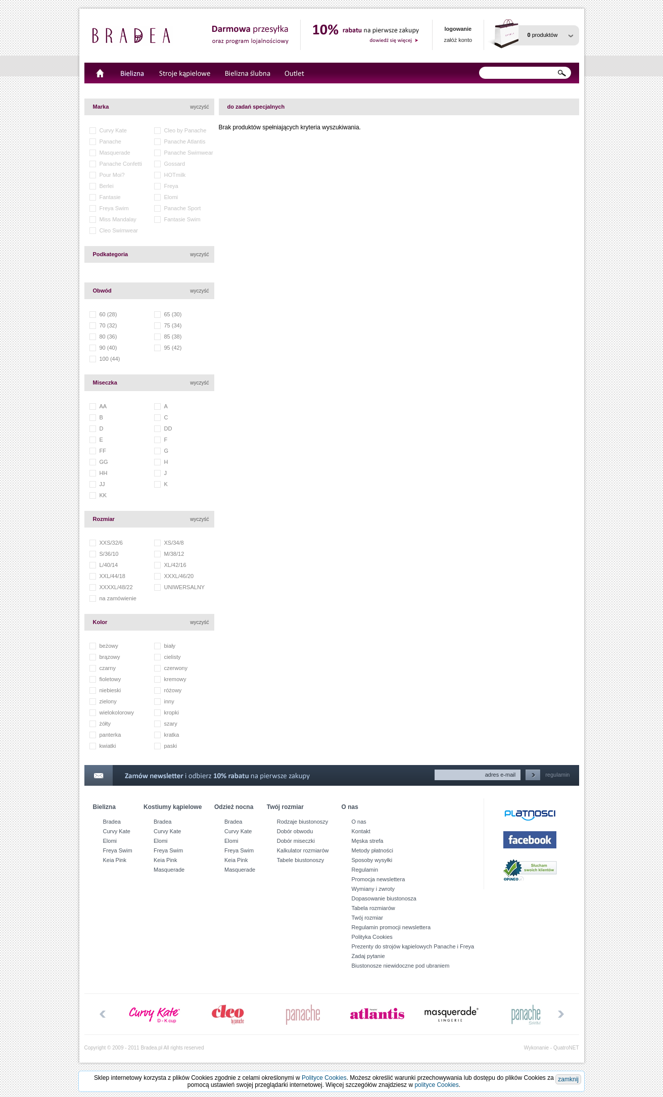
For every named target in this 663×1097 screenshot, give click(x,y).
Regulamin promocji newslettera (391, 927)
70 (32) (108, 325)
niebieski (110, 690)
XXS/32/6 (111, 543)
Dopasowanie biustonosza (384, 898)
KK (103, 495)
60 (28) (108, 314)
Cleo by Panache (185, 130)
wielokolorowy (117, 712)
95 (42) (173, 348)
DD (168, 428)
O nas (359, 822)
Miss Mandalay (118, 219)
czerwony (175, 668)
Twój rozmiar (367, 918)
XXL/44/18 (112, 576)
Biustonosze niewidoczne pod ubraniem (401, 966)
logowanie (457, 29)
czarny (108, 668)
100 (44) (110, 359)
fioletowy (110, 679)
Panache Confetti (121, 164)
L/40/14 (109, 565)
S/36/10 (109, 554)
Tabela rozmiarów (373, 908)
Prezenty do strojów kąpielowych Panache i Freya (413, 946)
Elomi (171, 197)
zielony (108, 701)
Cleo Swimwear (119, 230)
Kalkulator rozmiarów (303, 850)
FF (103, 451)
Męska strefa (368, 841)
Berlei (107, 186)
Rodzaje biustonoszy (302, 822)
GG (104, 462)
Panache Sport (182, 208)
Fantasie (110, 197)
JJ (102, 484)
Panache (110, 141)
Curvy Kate (113, 130)
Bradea (112, 822)
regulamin (557, 775)
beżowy (109, 646)
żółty (105, 724)
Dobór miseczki (296, 841)
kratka (171, 735)
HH (104, 473)
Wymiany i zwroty (373, 889)
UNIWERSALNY (184, 587)
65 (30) (173, 314)
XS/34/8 (174, 543)
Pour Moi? (112, 175)
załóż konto (458, 40)
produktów (543, 35)
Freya (171, 186)
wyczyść (199, 107)
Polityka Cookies (372, 937)
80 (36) (108, 336)
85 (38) (173, 336)
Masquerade (115, 153)
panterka (110, 735)
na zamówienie (118, 598)
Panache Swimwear (188, 153)
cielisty (172, 657)
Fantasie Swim (182, 219)
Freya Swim (114, 208)
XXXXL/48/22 (116, 587)
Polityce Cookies (324, 1077)
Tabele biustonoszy (300, 860)
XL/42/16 (175, 565)
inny (169, 701)
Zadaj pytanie (368, 956)
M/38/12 (174, 554)
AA (103, 406)
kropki (171, 712)
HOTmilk (175, 175)
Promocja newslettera (378, 879)
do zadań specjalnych (256, 107)
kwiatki (108, 746)
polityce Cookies (436, 1084)
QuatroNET (566, 1048)
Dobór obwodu (295, 831)
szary (170, 724)
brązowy (110, 657)
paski (170, 746)
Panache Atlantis (185, 141)
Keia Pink (114, 860)
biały (170, 646)
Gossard (174, 164)
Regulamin (365, 870)
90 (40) (108, 348)
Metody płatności (373, 850)
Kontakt (361, 831)
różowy (173, 690)
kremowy (175, 679)
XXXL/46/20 (179, 576)
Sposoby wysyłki (372, 860)
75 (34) (173, 325)
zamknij (568, 1079)
